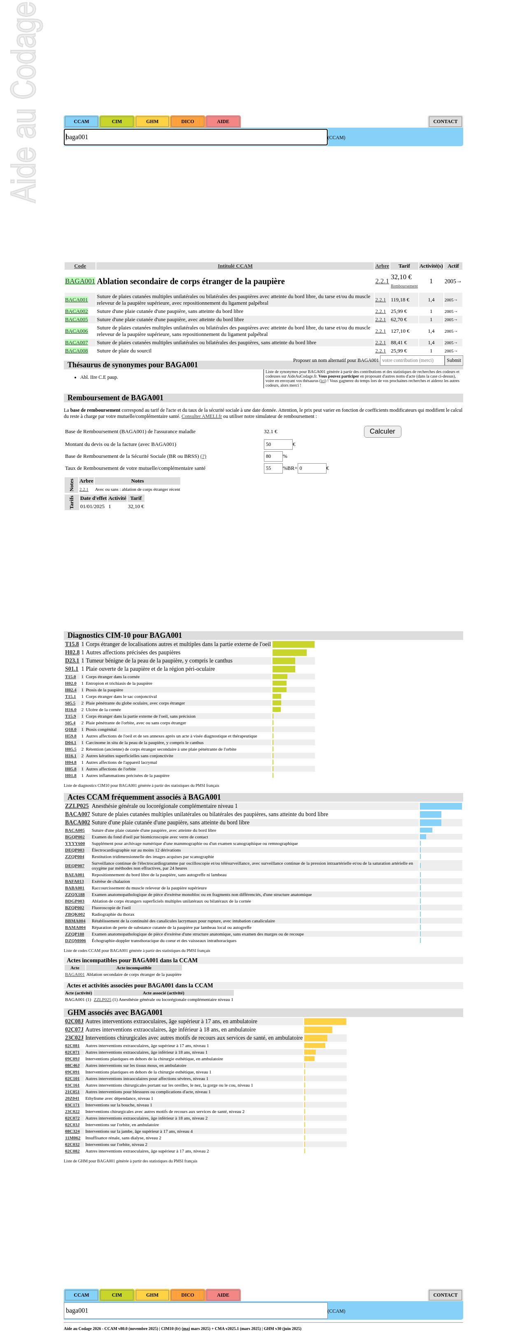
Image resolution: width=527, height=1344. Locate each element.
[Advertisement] (263, 57)
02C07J (74, 1030)
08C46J (72, 1065)
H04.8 (71, 762)
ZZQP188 (74, 933)
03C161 (72, 1085)
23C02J (74, 1038)
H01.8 (71, 775)
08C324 (72, 1131)
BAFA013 (74, 881)
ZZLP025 (77, 806)
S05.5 (70, 702)
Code (80, 266)
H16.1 (71, 755)
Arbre (382, 266)
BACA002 (77, 822)
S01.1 (71, 669)
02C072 (72, 1117)
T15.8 (72, 644)
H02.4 (71, 689)
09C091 (72, 1071)
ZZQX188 (75, 894)
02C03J (72, 1124)
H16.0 (71, 709)
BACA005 (75, 830)
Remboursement (404, 286)
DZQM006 (75, 940)
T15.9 (70, 716)
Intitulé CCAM (235, 266)
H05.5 (71, 749)
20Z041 (72, 1098)
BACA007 (77, 814)
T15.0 (70, 676)
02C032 (72, 1144)
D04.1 (70, 742)
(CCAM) (336, 137)
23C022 (72, 1111)
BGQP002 (75, 836)
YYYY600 (75, 843)
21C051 (72, 1091)
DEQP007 (74, 865)
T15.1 (70, 696)
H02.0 (71, 683)
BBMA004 (75, 920)
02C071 (72, 1052)
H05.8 (71, 768)
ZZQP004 (74, 856)
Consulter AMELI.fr (202, 416)
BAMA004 (75, 927)
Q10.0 (71, 729)
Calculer (382, 431)
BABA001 (74, 887)
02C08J (74, 1021)
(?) (203, 456)
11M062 (72, 1137)
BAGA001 (75, 974)
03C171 (72, 1104)
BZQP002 (74, 907)
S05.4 (70, 722)
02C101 (72, 1078)
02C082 (72, 1150)
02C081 (72, 1045)
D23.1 (72, 661)
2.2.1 (382, 281)
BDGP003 (74, 900)
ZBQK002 (75, 914)
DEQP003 (74, 849)
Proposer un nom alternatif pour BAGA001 (336, 360)
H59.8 (71, 735)
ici (323, 380)
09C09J (72, 1058)
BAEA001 (74, 874)
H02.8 (72, 652)
